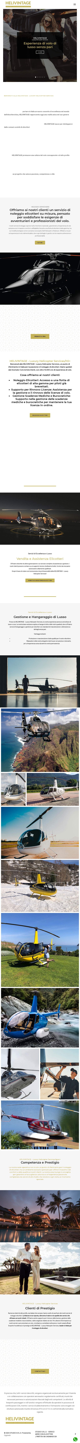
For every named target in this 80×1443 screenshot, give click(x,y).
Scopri (40, 52)
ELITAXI (40, 242)
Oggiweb (7, 1435)
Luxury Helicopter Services (40, 38)
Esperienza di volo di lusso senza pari (40, 45)
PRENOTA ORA (40, 338)
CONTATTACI (40, 1373)
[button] (35, 77)
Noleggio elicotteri (40, 415)
